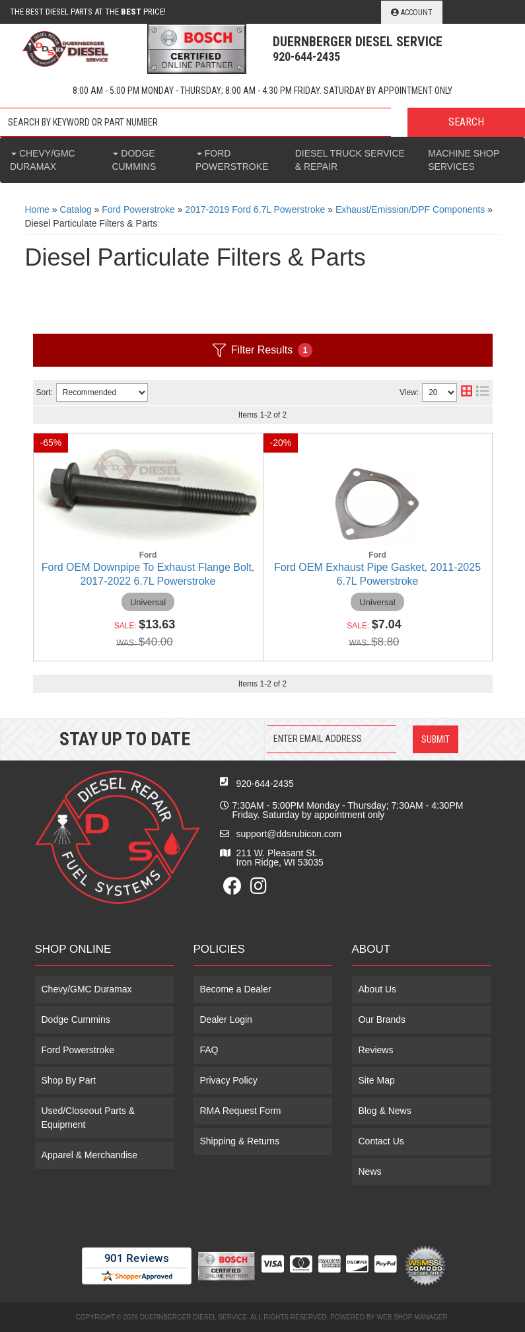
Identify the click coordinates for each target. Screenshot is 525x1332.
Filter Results (262, 350)
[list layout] (482, 392)
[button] (262, 122)
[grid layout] (466, 392)
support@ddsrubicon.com (289, 833)
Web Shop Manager (412, 1317)
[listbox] (102, 392)
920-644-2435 (265, 783)
